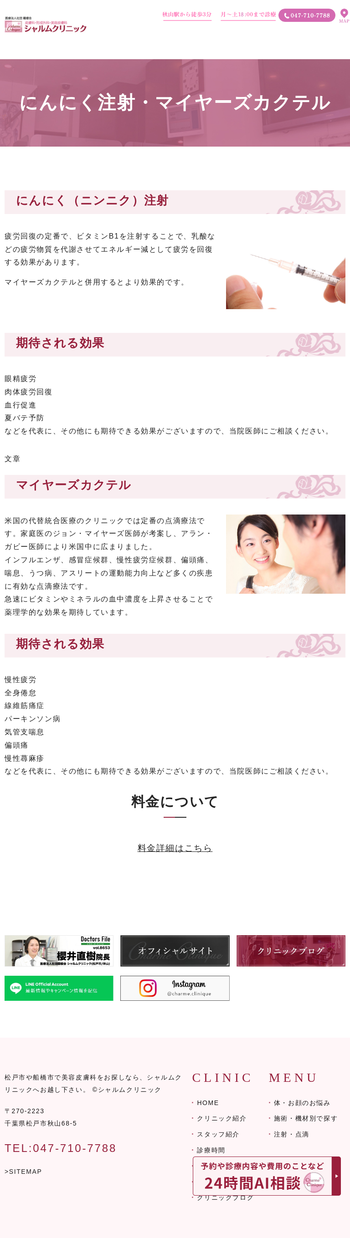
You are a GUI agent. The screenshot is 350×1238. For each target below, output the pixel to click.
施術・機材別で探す (306, 1118)
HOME (208, 1102)
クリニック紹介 (222, 1118)
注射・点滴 (291, 1134)
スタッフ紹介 (218, 1134)
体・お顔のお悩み (302, 1102)
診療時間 (211, 1150)
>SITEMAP (23, 1171)
